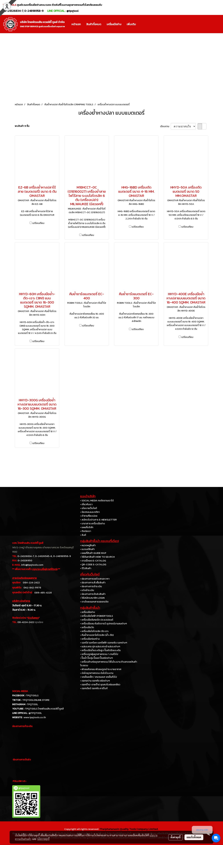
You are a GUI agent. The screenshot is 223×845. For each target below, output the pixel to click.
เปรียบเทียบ (38, 223)
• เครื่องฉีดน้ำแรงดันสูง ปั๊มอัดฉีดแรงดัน (100, 650)
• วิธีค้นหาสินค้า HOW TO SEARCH (97, 557)
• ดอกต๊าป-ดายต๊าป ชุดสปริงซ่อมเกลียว (100, 684)
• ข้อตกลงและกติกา (90, 512)
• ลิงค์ (83, 535)
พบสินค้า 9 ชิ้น (22, 126)
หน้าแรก (76, 24)
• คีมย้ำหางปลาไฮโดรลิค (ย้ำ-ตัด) (97, 635)
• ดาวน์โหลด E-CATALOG (93, 561)
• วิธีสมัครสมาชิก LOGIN (92, 598)
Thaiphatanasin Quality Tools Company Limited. (128, 829)
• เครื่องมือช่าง (87, 612)
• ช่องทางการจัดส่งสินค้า (92, 594)
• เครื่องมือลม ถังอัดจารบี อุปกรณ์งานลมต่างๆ (103, 623)
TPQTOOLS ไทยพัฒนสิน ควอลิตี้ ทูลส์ (44, 709)
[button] (141, 24)
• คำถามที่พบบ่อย (88, 516)
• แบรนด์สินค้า (87, 549)
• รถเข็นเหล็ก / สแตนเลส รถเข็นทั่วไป (98, 677)
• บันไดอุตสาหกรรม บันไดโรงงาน (96, 673)
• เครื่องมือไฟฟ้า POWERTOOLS (96, 616)
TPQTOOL (32, 704)
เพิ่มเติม (131, 24)
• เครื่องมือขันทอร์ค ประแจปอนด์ (96, 620)
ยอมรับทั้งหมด (194, 837)
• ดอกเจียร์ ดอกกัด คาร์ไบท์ (93, 688)
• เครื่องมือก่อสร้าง (90, 639)
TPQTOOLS (32, 695)
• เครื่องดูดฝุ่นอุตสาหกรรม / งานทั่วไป (99, 654)
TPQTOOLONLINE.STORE (35, 700)
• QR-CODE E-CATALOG (93, 564)
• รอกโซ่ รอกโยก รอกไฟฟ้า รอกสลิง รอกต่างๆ (103, 643)
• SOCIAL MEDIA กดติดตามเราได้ (97, 500)
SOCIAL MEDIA (20, 691)
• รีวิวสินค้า (85, 568)
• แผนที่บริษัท (86, 527)
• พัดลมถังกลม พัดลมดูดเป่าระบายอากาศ (100, 669)
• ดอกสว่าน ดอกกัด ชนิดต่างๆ (95, 681)
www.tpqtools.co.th (35, 717)
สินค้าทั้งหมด (93, 24)
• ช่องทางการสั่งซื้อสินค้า (92, 582)
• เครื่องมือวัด (87, 627)
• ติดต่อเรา (85, 531)
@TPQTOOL (35, 713)
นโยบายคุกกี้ (43, 838)
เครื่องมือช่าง (114, 24)
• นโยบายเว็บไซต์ (88, 508)
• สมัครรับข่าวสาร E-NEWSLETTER (98, 520)
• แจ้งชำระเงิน (87, 590)
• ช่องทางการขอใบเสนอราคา (94, 579)
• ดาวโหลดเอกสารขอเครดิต (94, 602)
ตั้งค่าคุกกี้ (175, 837)
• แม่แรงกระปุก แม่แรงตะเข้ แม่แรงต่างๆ (100, 646)
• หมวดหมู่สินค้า (88, 545)
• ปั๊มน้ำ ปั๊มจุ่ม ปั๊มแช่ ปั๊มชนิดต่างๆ (96, 658)
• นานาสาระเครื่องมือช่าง (92, 523)
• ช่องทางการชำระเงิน (91, 586)
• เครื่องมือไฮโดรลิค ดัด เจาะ (94, 631)
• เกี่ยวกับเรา (86, 504)
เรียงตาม (165, 126)
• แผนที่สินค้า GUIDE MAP (93, 553)
